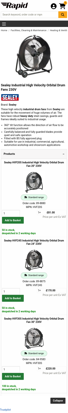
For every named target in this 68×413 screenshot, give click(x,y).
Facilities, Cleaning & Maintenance (29, 30)
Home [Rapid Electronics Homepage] (4, 30)
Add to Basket (13, 220)
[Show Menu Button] (4, 24)
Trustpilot (5, 409)
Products (9, 154)
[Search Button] (62, 14)
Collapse (58, 400)
